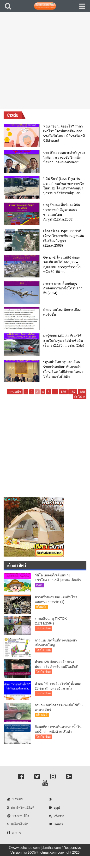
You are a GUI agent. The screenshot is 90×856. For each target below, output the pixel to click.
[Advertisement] (45, 64)
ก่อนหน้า (14, 392)
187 (72, 392)
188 (82, 392)
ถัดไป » (79, 396)
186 (63, 392)
